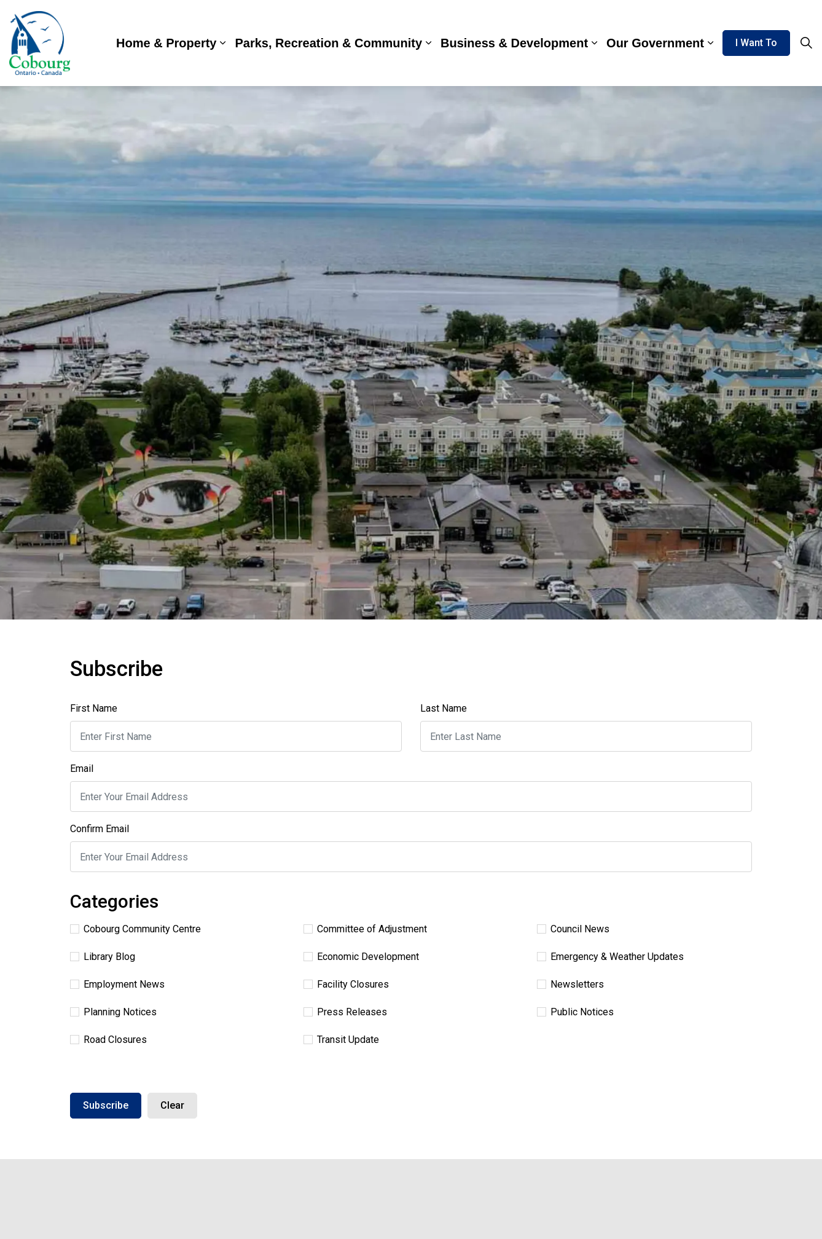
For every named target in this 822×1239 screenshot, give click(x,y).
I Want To (756, 43)
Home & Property (166, 43)
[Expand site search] (806, 43)
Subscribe (105, 1105)
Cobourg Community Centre (135, 929)
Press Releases (345, 1012)
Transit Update (341, 1039)
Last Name (443, 708)
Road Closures (108, 1039)
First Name (93, 708)
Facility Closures (346, 984)
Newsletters (570, 984)
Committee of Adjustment (365, 929)
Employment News (117, 984)
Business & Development (514, 43)
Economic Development (361, 956)
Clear (172, 1105)
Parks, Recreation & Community (328, 43)
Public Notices (575, 1012)
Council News (573, 929)
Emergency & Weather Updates (610, 956)
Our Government (655, 43)
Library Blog (102, 956)
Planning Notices (113, 1012)
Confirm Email (99, 829)
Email (81, 768)
